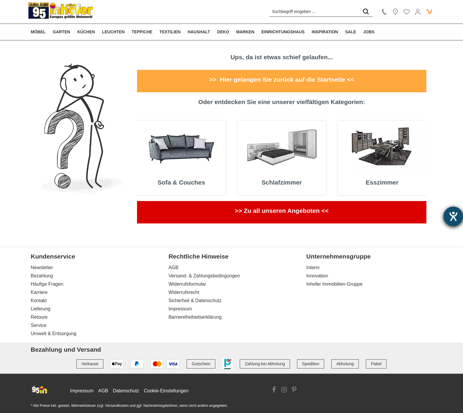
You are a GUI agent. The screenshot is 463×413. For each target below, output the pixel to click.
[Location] (395, 11)
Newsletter (42, 267)
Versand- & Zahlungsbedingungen (204, 275)
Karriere (39, 292)
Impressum (180, 308)
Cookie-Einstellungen (166, 390)
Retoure (39, 317)
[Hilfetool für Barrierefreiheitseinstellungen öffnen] (453, 216)
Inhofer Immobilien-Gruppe (334, 284)
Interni (312, 267)
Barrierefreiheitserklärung (195, 317)
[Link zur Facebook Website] (274, 390)
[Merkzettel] (406, 11)
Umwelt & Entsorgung (53, 333)
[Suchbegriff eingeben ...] (314, 11)
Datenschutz (126, 390)
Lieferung (40, 308)
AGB (174, 267)
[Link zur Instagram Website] (284, 390)
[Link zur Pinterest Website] (294, 390)
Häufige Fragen (47, 284)
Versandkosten (116, 406)
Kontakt (39, 300)
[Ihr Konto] (417, 11)
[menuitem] (40, 32)
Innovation (317, 275)
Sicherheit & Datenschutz (195, 300)
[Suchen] (366, 11)
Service (38, 325)
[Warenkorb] (429, 11)
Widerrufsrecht (184, 292)
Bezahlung (42, 275)
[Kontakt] (384, 11)
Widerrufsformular (187, 284)
